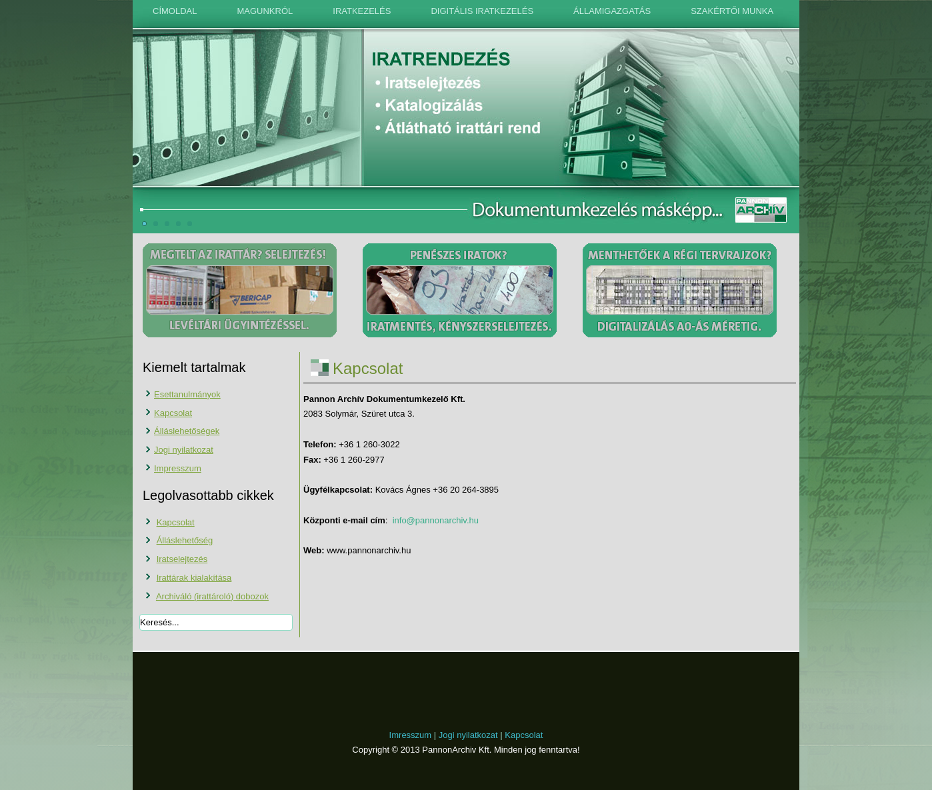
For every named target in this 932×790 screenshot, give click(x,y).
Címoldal (175, 11)
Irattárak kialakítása (194, 578)
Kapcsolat (173, 413)
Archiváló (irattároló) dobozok (212, 596)
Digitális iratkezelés (482, 11)
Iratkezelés (362, 11)
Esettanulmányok (187, 394)
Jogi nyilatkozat (183, 450)
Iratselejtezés (182, 559)
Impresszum (177, 468)
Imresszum (410, 735)
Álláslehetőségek (186, 431)
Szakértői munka (732, 11)
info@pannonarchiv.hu (436, 520)
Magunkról (265, 11)
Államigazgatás (612, 11)
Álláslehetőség (185, 540)
